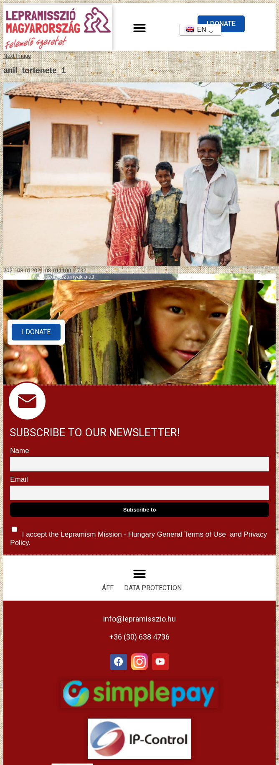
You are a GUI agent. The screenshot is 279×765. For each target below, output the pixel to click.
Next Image (17, 56)
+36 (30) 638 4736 (139, 636)
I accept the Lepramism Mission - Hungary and (138, 534)
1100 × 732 (72, 270)
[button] (139, 28)
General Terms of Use (191, 534)
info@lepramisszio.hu (139, 618)
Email (19, 480)
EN (193, 29)
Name (19, 451)
